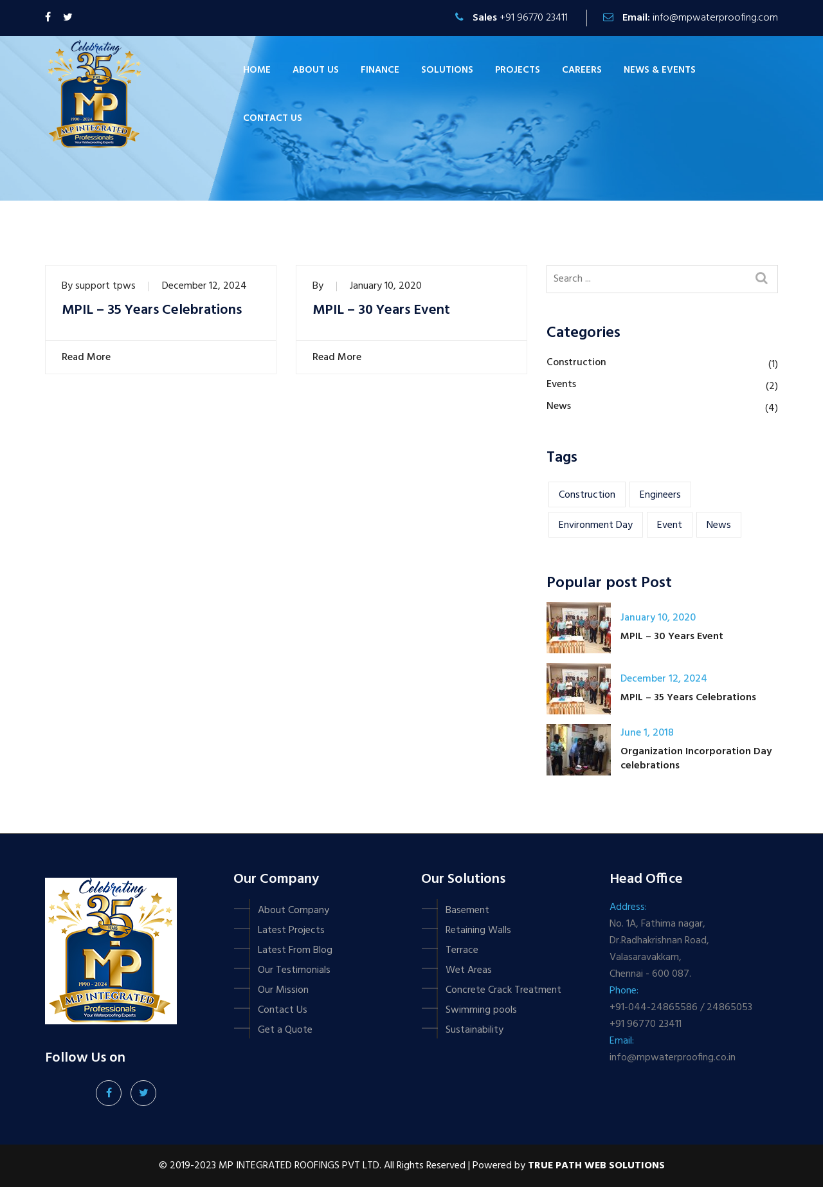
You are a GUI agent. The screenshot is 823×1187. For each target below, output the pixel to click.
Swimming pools (481, 1010)
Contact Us (282, 1010)
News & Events (660, 70)
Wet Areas (469, 970)
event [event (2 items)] (669, 525)
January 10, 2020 (386, 286)
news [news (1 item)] (719, 525)
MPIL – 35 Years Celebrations (152, 310)
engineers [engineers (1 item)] (660, 495)
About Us (316, 70)
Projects (517, 70)
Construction (576, 362)
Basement (467, 910)
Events (561, 384)
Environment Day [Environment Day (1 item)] (596, 525)
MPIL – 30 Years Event (381, 310)
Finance (380, 70)
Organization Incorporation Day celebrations (696, 758)
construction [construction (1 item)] (587, 495)
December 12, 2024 (204, 286)
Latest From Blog (295, 950)
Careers (582, 70)
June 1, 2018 (647, 733)
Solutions (447, 70)
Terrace (462, 950)
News (559, 406)
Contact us (272, 118)
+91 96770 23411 (534, 18)
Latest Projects (291, 930)
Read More (84, 357)
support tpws (105, 286)
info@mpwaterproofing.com (715, 18)
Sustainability (474, 1030)
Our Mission (283, 990)
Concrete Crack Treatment (503, 990)
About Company (293, 910)
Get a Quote (285, 1030)
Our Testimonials (294, 970)
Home (257, 70)
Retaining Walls (478, 930)
